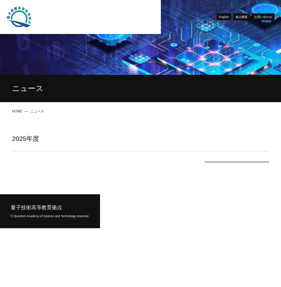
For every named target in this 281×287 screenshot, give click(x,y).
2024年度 (237, 215)
